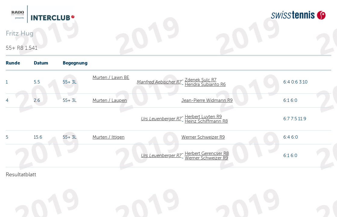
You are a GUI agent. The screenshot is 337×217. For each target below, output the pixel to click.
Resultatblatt (21, 174)
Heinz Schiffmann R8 (206, 121)
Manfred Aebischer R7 (159, 82)
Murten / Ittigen (108, 137)
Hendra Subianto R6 (205, 84)
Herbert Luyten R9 (203, 116)
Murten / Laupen (110, 100)
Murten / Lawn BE (111, 77)
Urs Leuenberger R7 (161, 118)
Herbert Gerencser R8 (207, 153)
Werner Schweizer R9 (203, 137)
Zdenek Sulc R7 (200, 79)
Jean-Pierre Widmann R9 (207, 100)
